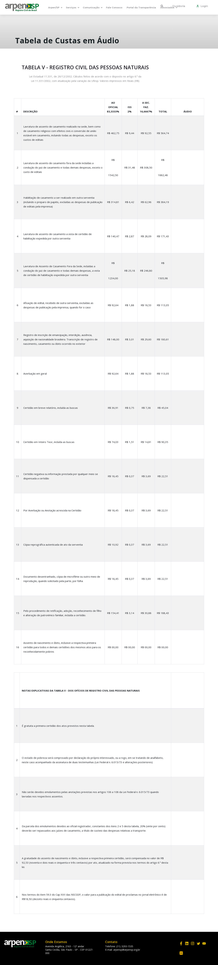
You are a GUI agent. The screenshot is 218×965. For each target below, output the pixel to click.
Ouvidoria (178, 6)
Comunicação (91, 7)
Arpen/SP (53, 7)
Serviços (71, 7)
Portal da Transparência (141, 7)
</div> (187, 690)
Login (203, 6)
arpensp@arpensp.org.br (126, 949)
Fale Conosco (114, 7)
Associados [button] (167, 7)
